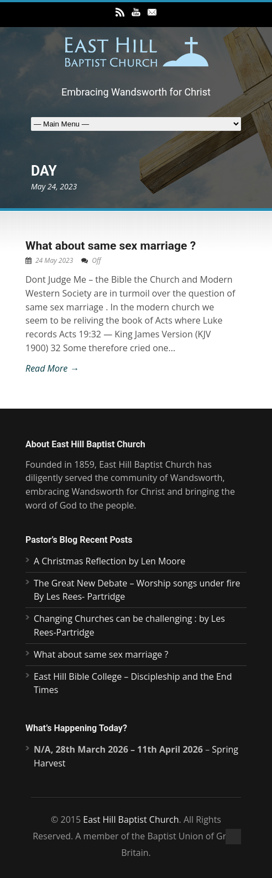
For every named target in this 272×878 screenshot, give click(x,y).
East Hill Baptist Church (131, 819)
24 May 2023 (54, 260)
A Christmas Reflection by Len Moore (109, 561)
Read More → (52, 368)
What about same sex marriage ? (110, 245)
